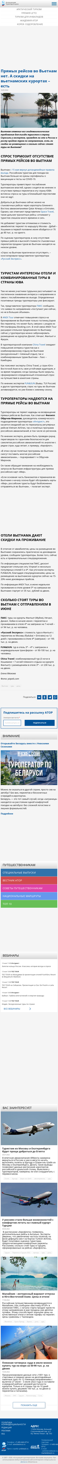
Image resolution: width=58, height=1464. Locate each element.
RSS (3, 1433)
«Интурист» (39, 421)
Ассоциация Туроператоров (12, 3)
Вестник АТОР (12, 880)
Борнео (29, 1322)
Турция (7, 1253)
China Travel (39, 344)
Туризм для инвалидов (29, 16)
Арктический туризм (29, 9)
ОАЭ (14, 1396)
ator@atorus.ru (19, 1444)
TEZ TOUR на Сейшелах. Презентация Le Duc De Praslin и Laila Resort (28, 986)
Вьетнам (5, 686)
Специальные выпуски (19, 872)
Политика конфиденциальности (13, 1423)
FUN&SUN (30, 383)
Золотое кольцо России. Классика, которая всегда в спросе (26, 966)
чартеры (36, 1253)
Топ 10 (7, 904)
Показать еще (29, 1405)
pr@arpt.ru (23, 1449)
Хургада (15, 1179)
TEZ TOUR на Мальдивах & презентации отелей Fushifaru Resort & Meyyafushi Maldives (29, 975)
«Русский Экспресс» (11, 258)
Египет (7, 1179)
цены (18, 686)
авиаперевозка (39, 1179)
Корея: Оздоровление (30, 24)
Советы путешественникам (23, 888)
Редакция (6, 1427)
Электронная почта (11, 717)
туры (12, 686)
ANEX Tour (8, 317)
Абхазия (8, 1396)
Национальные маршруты (22, 896)
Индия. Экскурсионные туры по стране (18, 1004)
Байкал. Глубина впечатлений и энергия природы (23, 995)
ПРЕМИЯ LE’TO (29, 13)
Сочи (40, 1396)
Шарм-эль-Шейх (26, 1179)
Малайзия (8, 1322)
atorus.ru (24, 1462)
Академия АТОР (29, 20)
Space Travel (47, 211)
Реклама (5, 1430)
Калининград (31, 1396)
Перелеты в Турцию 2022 (21, 1253)
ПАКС (39, 305)
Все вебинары (12, 1008)
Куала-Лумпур (19, 1322)
